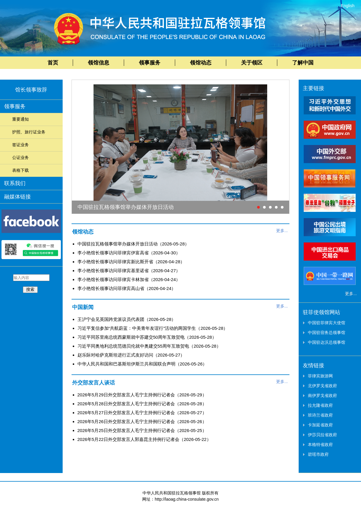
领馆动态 (200, 63)
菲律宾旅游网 (320, 375)
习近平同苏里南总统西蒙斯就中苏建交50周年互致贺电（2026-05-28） (146, 337)
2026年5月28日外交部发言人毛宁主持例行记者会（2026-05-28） (142, 403)
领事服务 (149, 63)
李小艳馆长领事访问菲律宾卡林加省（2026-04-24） (128, 279)
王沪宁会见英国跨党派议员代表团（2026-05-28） (126, 319)
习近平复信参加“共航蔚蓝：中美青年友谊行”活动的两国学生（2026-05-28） (152, 328)
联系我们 (15, 183)
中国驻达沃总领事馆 (326, 342)
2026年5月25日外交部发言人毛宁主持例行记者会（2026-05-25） (142, 430)
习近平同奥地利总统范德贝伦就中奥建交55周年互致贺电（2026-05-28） (149, 346)
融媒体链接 (17, 197)
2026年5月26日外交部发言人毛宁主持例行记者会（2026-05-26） (142, 421)
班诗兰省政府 (320, 415)
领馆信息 (98, 63)
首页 (53, 63)
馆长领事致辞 (31, 90)
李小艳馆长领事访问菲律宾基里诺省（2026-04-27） (128, 270)
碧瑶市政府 (318, 454)
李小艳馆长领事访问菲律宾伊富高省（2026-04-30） (128, 252)
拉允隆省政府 (320, 405)
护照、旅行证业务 (28, 132)
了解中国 (303, 63)
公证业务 (20, 157)
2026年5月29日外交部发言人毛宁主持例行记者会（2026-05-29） (142, 394)
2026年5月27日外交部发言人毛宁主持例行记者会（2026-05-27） (142, 412)
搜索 (30, 289)
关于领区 (251, 63)
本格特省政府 (320, 444)
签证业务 (20, 144)
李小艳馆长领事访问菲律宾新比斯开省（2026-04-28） (131, 261)
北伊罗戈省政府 (322, 385)
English (347, 5)
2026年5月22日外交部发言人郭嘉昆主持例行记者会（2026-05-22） (144, 439)
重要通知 (20, 119)
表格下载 (20, 170)
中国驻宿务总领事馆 (326, 332)
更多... (282, 230)
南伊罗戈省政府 (322, 395)
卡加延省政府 (320, 425)
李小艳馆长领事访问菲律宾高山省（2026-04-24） (126, 288)
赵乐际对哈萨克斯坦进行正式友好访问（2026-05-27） (131, 354)
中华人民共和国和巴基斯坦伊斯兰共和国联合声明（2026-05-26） (142, 363)
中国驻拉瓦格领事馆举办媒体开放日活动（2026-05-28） (133, 243)
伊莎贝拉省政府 (322, 434)
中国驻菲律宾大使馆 (326, 322)
